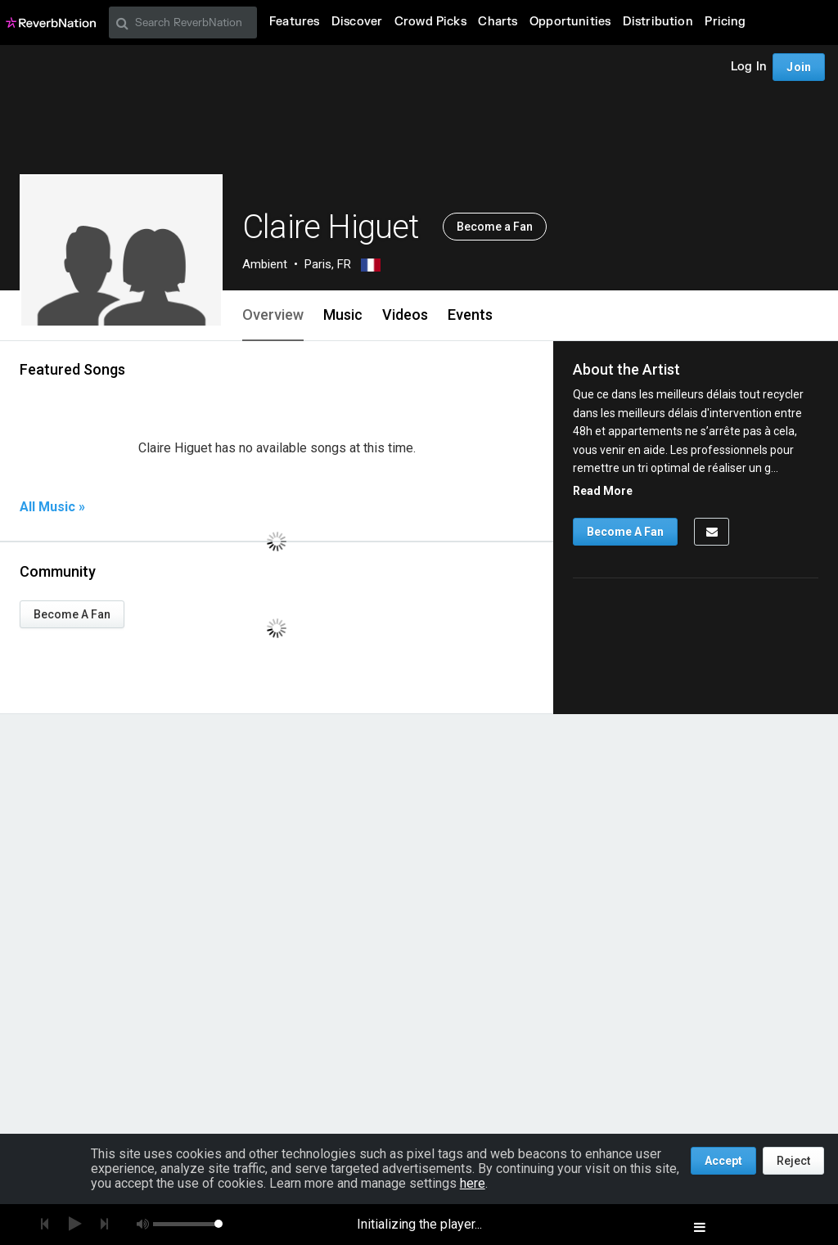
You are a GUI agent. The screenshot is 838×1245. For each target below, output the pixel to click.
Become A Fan (72, 614)
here (472, 1183)
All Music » (52, 507)
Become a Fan (495, 226)
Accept (723, 1160)
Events (470, 314)
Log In (749, 67)
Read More (603, 490)
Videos (405, 314)
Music (343, 314)
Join (798, 67)
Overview (273, 314)
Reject (793, 1160)
